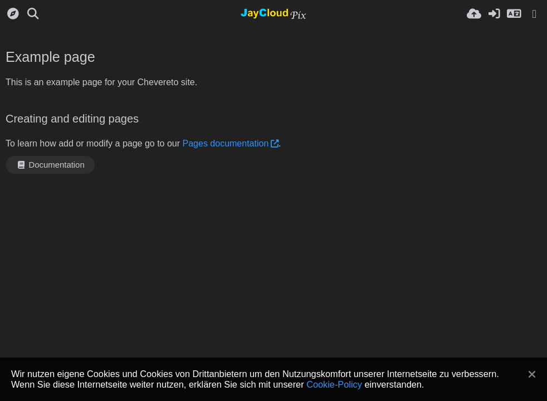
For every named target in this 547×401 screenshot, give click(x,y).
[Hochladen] (474, 14)
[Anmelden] (494, 14)
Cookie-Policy (334, 384)
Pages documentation (226, 143)
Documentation (50, 164)
